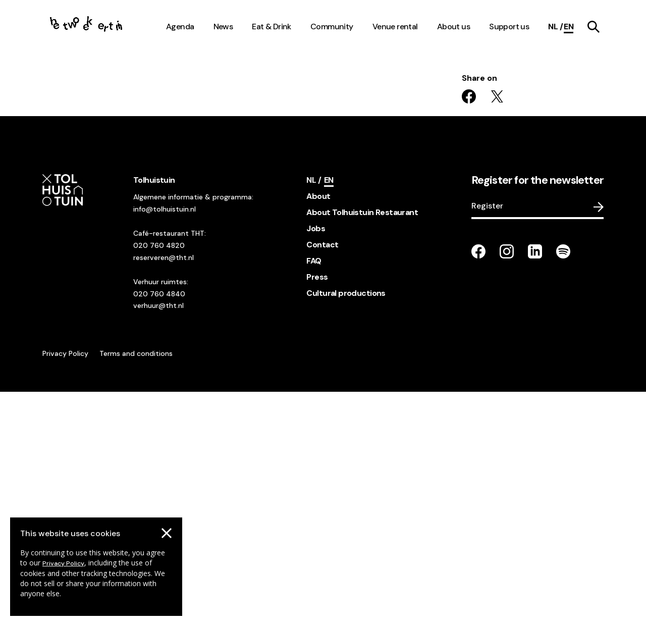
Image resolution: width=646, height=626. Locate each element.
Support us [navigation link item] (509, 26)
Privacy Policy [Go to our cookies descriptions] (63, 563)
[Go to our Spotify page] (563, 486)
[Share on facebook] (469, 331)
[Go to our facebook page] (478, 486)
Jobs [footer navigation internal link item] (315, 462)
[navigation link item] (593, 27)
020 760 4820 (159, 479)
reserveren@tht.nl (163, 491)
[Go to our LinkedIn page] (535, 486)
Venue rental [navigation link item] (395, 26)
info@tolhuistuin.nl (164, 443)
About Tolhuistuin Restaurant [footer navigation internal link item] (362, 446)
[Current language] (568, 27)
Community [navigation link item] (331, 26)
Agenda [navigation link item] (180, 26)
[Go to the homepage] (86, 27)
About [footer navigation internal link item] (318, 430)
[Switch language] (555, 27)
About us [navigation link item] (453, 26)
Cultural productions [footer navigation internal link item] (345, 527)
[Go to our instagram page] (507, 486)
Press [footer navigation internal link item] (317, 511)
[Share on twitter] (497, 331)
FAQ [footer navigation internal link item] (313, 495)
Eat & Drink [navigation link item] (271, 26)
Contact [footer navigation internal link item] (322, 479)
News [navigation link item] (223, 26)
